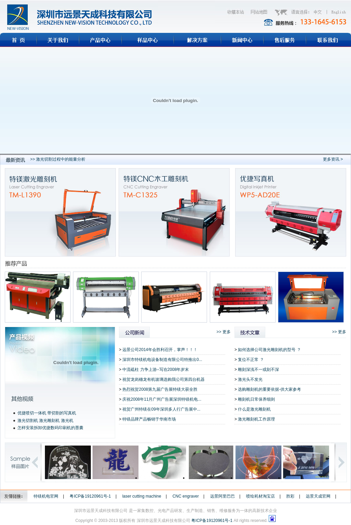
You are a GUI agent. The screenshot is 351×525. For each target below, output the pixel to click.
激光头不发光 (250, 379)
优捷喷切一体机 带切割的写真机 (46, 413)
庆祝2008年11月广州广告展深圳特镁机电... (161, 399)
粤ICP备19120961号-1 (90, 496)
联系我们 (328, 40)
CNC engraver (185, 496)
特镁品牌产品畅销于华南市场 (149, 419)
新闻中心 (242, 40)
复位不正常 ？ (251, 359)
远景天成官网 (318, 496)
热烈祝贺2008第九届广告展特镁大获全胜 (159, 389)
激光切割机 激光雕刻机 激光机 (45, 420)
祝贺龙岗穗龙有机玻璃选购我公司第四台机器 (163, 379)
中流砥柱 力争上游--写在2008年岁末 (155, 369)
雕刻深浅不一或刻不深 (258, 369)
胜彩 (290, 496)
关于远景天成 (58, 40)
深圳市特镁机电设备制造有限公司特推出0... (162, 359)
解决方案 (197, 40)
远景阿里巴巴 (222, 496)
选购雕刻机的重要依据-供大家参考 (269, 389)
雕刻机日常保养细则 (256, 399)
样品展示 (148, 40)
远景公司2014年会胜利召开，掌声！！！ (159, 349)
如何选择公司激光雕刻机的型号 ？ (269, 349)
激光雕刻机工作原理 (256, 419)
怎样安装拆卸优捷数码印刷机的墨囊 (50, 427)
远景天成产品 (100, 40)
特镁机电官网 (46, 496)
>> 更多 (224, 331)
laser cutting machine (141, 496)
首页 (18, 40)
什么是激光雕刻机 (254, 409)
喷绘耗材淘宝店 (260, 496)
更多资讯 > (333, 159)
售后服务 (285, 40)
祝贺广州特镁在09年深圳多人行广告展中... (161, 409)
